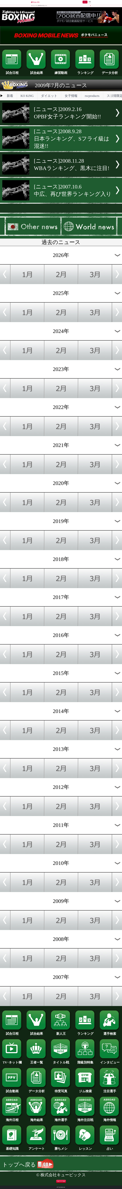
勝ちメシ (61, 1147)
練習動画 (61, 71)
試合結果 (37, 71)
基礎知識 (12, 1147)
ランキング (85, 71)
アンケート (37, 1147)
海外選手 (61, 1118)
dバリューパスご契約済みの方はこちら (39, 5)
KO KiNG (27, 95)
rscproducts (92, 95)
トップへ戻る (27, 1165)
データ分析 (110, 71)
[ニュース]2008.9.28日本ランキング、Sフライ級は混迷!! (71, 138)
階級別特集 (85, 1061)
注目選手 (110, 1089)
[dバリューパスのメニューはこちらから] (89, 2)
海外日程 (12, 1118)
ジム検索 (85, 1089)
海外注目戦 (85, 1118)
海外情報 (110, 1118)
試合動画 (12, 1089)
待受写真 (61, 1089)
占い (110, 1147)
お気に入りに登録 (61, 1181)
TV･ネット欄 (12, 1061)
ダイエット (49, 95)
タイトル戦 (61, 1061)
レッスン (85, 1147)
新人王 (61, 1032)
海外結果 (37, 1118)
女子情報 (71, 95)
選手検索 (110, 1032)
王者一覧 (37, 1061)
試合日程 (12, 71)
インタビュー (110, 1061)
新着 (10, 95)
